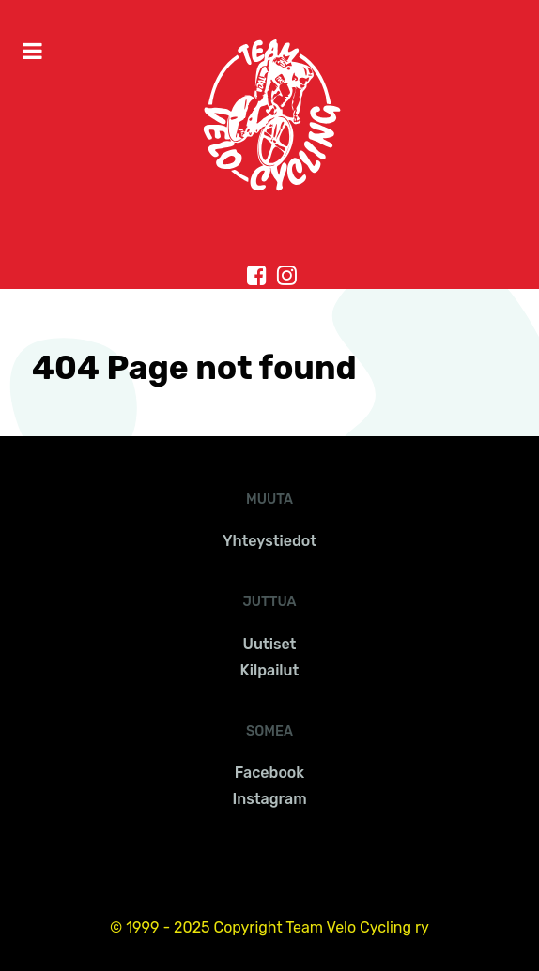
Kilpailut (270, 670)
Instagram (269, 799)
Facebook (269, 772)
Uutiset (270, 644)
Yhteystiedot (269, 541)
